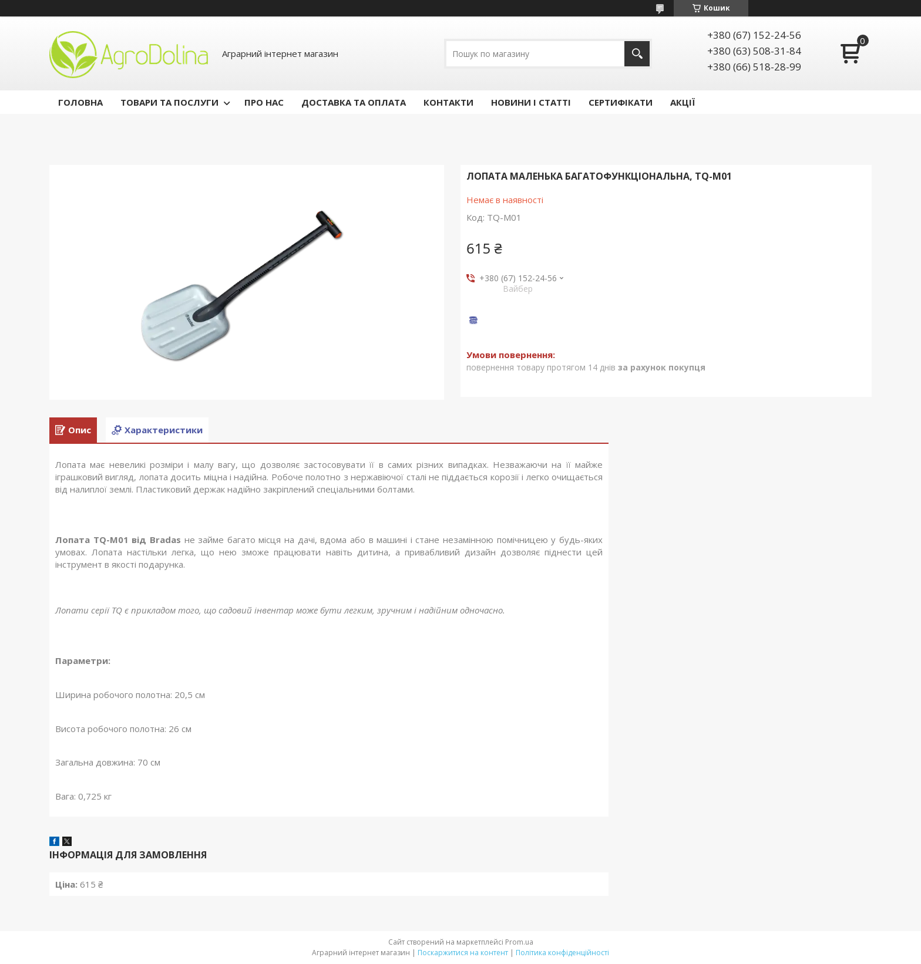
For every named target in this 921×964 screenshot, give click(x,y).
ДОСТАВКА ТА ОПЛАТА (353, 102)
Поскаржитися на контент (463, 953)
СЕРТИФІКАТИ (621, 102)
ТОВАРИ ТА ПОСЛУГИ (169, 102)
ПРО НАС (264, 102)
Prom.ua (519, 942)
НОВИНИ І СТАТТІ (531, 102)
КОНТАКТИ (448, 102)
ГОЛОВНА (80, 102)
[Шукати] (637, 53)
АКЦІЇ (682, 102)
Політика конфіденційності (562, 953)
